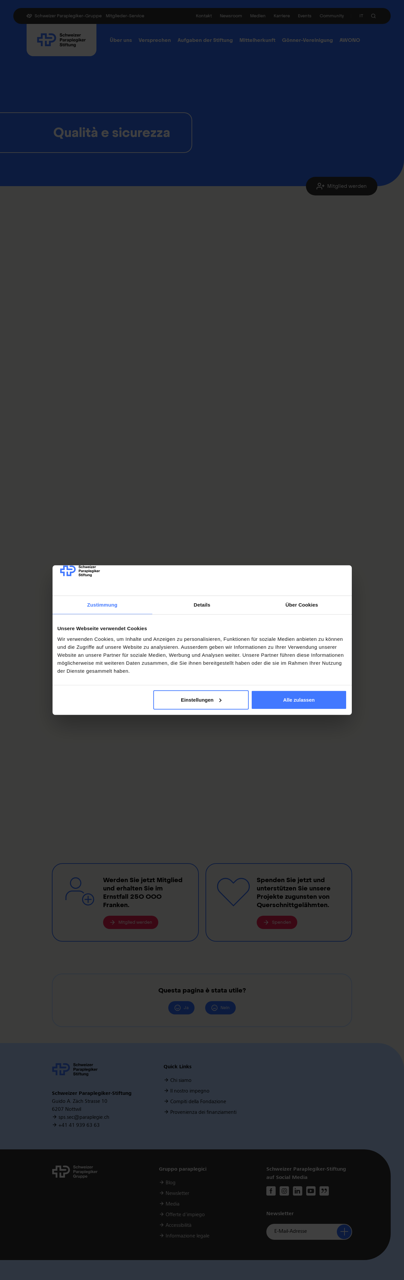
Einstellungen (201, 700)
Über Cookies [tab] (302, 605)
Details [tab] (202, 605)
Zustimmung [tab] (102, 605)
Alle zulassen (299, 700)
